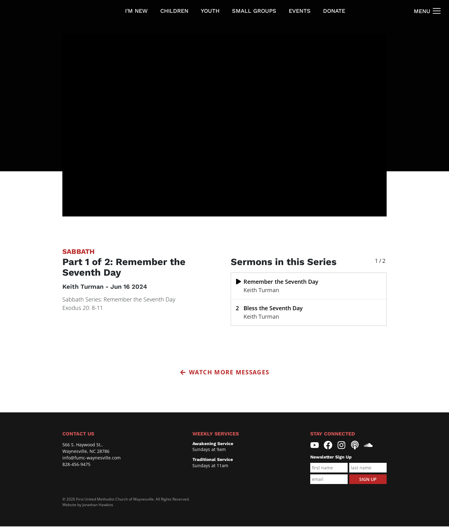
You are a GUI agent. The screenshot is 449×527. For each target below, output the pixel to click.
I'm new (136, 10)
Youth (210, 10)
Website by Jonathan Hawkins (87, 505)
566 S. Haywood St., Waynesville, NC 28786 (85, 448)
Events (300, 10)
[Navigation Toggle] (427, 11)
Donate (334, 10)
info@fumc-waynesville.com (91, 458)
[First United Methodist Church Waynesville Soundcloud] (368, 445)
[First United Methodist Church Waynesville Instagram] (341, 445)
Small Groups (254, 10)
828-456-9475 (76, 465)
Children (174, 10)
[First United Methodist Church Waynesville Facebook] (328, 445)
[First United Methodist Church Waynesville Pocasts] (354, 445)
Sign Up (368, 480)
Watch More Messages (224, 372)
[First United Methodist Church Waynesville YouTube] (314, 445)
